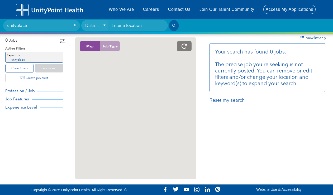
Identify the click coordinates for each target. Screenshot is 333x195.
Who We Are (121, 9)
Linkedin (207, 189)
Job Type (110, 46)
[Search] (174, 25)
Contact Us (179, 9)
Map (90, 46)
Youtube (186, 189)
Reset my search (227, 100)
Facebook (165, 189)
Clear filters (19, 68)
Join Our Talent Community (226, 9)
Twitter (176, 189)
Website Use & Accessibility (279, 189)
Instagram (197, 189)
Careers (151, 9)
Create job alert (34, 78)
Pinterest (218, 189)
